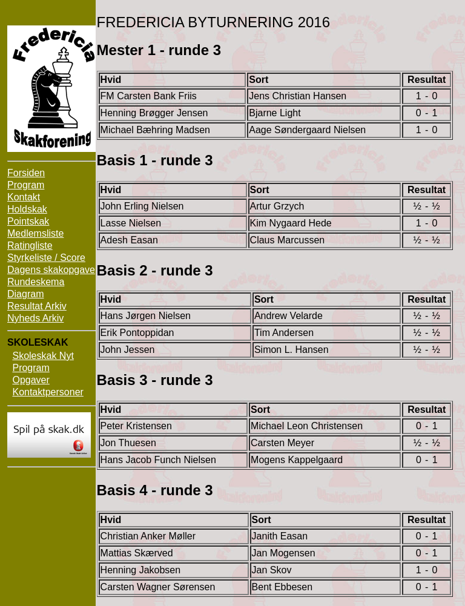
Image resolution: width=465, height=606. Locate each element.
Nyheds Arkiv (35, 318)
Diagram (25, 294)
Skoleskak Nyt (42, 356)
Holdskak (27, 209)
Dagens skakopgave (51, 270)
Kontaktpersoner (47, 392)
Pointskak (28, 221)
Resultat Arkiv (37, 306)
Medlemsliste (35, 233)
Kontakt (23, 197)
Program (25, 185)
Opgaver (30, 380)
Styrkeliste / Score (46, 257)
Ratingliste (30, 245)
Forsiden (26, 173)
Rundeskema (35, 282)
